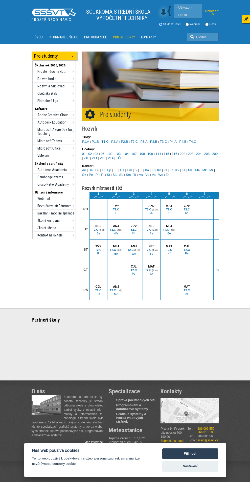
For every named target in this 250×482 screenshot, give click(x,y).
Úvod (39, 37)
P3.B (153, 141)
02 (90, 154)
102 (110, 154)
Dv (97, 170)
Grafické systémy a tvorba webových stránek (131, 417)
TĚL (119, 158)
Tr (135, 175)
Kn (159, 170)
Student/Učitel (171, 24)
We (160, 175)
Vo (147, 175)
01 (84, 154)
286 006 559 (205, 428)
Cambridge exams (50, 177)
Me (197, 170)
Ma (190, 170)
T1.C (104, 141)
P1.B (95, 141)
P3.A (143, 141)
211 (94, 158)
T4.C (192, 141)
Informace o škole (63, 37)
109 (150, 154)
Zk (167, 175)
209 (215, 154)
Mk (204, 170)
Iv (136, 170)
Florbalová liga (47, 101)
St (108, 175)
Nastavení (190, 466)
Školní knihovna (48, 221)
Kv (177, 170)
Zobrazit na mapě (172, 441)
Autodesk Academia (52, 170)
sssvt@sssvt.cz (207, 440)
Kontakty (148, 37)
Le (183, 170)
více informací (94, 442)
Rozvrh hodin (46, 79)
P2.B (124, 141)
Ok (84, 175)
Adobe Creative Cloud (53, 115)
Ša (114, 175)
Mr (211, 170)
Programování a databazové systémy (132, 407)
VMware (43, 156)
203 (191, 154)
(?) (212, 14)
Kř (165, 170)
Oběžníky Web (47, 93)
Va (141, 175)
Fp (109, 170)
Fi (103, 170)
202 (183, 154)
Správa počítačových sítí (135, 400)
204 (199, 154)
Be (91, 170)
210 (86, 158)
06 (102, 154)
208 (207, 154)
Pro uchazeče (95, 37)
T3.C (163, 141)
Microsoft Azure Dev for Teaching (54, 132)
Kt (171, 170)
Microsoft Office (49, 148)
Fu (116, 170)
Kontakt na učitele (50, 235)
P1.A (85, 141)
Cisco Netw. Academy (53, 184)
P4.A (173, 141)
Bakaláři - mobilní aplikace (55, 213)
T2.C (134, 141)
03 (96, 154)
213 (102, 158)
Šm (128, 175)
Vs (153, 175)
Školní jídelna (46, 228)
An (84, 170)
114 (158, 154)
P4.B (182, 141)
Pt (102, 175)
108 (142, 154)
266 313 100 (205, 432)
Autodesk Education (51, 122)
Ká (147, 170)
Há (122, 170)
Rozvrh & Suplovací (51, 86)
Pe (91, 175)
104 (126, 154)
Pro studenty (124, 37)
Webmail (195, 24)
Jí (141, 170)
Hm (129, 170)
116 (174, 154)
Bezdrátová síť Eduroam (54, 206)
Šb (121, 175)
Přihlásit (212, 11)
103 (118, 154)
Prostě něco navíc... (51, 71)
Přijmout (190, 453)
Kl (153, 170)
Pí (97, 175)
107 (134, 154)
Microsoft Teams (49, 141)
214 (110, 158)
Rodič (212, 24)
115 (166, 154)
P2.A (114, 141)
